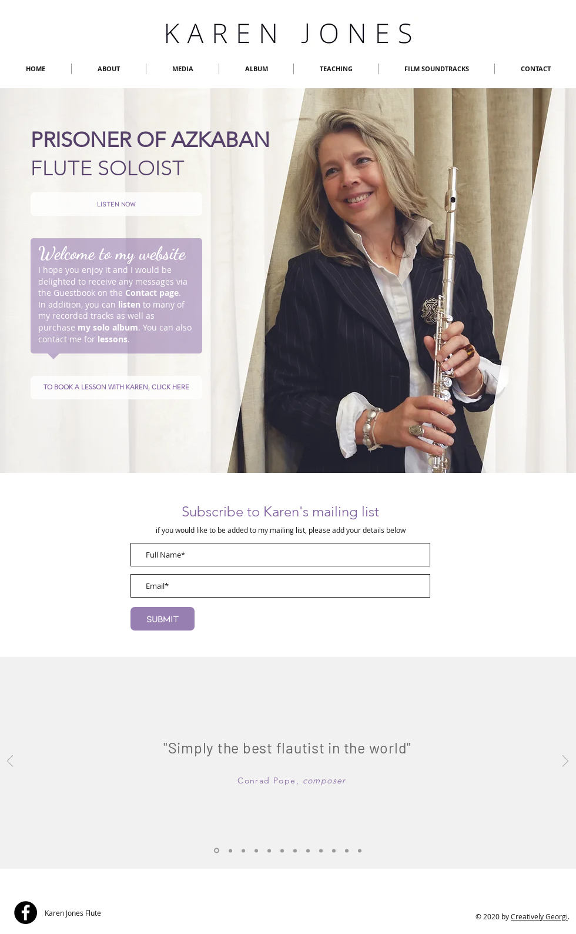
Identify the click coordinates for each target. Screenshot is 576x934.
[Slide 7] (321, 850)
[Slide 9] (334, 850)
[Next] (565, 762)
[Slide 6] (308, 850)
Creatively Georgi (539, 916)
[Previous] (10, 762)
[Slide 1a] (216, 850)
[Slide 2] (282, 850)
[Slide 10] (347, 850)
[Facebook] (25, 912)
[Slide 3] (243, 850)
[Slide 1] (230, 850)
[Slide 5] (295, 850)
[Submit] (162, 619)
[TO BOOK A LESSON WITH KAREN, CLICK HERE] (116, 387)
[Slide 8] (359, 850)
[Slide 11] (269, 850)
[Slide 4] (256, 850)
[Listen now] (116, 204)
